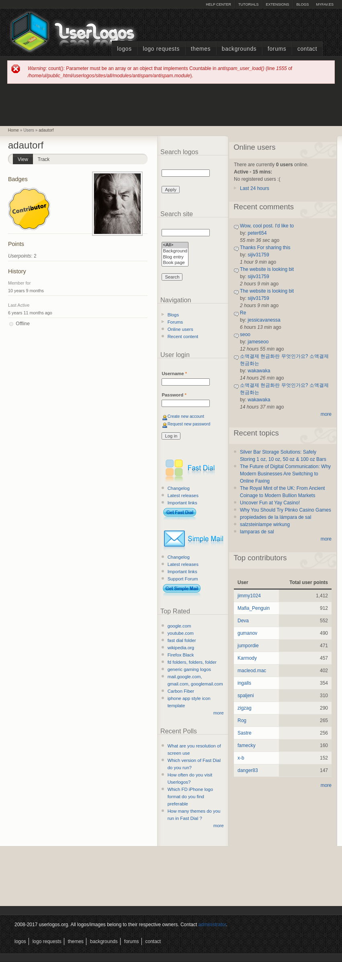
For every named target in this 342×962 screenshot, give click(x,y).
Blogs (302, 4)
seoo (245, 334)
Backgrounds (239, 49)
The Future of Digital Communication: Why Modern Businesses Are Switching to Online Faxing (285, 474)
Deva (243, 620)
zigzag (245, 708)
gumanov (247, 633)
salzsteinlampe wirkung (265, 524)
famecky (247, 745)
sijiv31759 (258, 255)
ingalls (244, 683)
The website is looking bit (267, 269)
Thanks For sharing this (265, 247)
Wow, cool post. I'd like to (267, 226)
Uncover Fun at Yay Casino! (270, 503)
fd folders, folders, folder (192, 662)
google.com (179, 625)
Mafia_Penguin (254, 608)
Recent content (183, 336)
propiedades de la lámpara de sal (275, 517)
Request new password (189, 424)
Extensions (277, 4)
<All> (175, 245)
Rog (242, 720)
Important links (182, 502)
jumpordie (248, 645)
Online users (180, 329)
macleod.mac (252, 670)
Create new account (186, 416)
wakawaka (259, 371)
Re (243, 313)
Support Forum (183, 578)
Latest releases (183, 495)
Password (174, 394)
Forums (277, 49)
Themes (201, 49)
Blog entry (175, 257)
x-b (241, 758)
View (25, 158)
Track (44, 159)
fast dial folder (182, 640)
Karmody (247, 658)
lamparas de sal (257, 532)
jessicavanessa (264, 320)
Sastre (245, 733)
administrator (212, 924)
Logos (124, 49)
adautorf (46, 130)
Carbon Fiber (181, 691)
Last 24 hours (254, 188)
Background (175, 251)
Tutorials (248, 4)
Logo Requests (161, 49)
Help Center (218, 4)
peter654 (257, 233)
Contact (307, 49)
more (218, 712)
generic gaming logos (189, 669)
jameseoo (258, 342)
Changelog (179, 488)
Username (174, 373)
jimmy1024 (249, 596)
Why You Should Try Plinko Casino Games (285, 510)
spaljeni (246, 695)
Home (13, 130)
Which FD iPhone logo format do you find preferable (190, 796)
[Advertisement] (171, 104)
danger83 (248, 770)
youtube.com (181, 633)
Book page (175, 263)
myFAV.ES (325, 4)
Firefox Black (181, 654)
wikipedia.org (181, 647)
